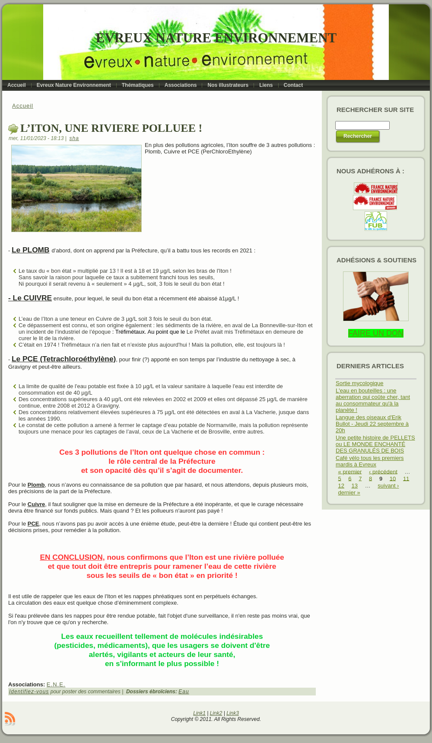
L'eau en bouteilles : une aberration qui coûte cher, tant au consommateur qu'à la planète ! (373, 400)
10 (393, 478)
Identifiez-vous (29, 692)
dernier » (349, 492)
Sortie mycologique (360, 383)
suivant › (388, 485)
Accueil (22, 105)
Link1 (199, 713)
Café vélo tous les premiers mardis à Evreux (370, 461)
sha (74, 138)
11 (406, 478)
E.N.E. (56, 684)
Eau (183, 692)
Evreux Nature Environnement (216, 37)
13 (355, 485)
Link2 (216, 713)
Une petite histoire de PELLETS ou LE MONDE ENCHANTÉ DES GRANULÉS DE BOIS (375, 444)
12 (341, 485)
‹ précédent (383, 471)
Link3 (232, 713)
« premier (350, 471)
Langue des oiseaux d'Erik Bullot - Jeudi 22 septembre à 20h (372, 424)
